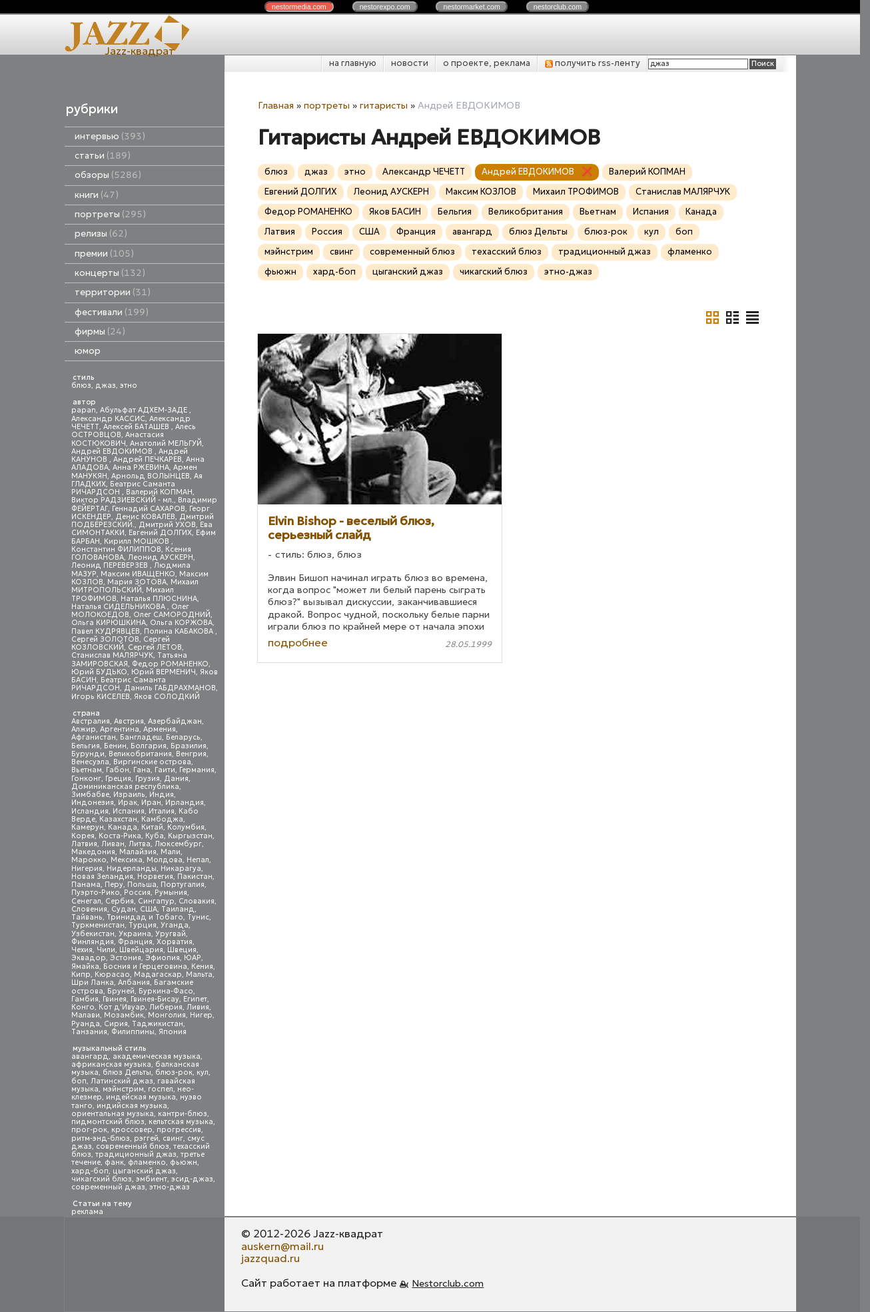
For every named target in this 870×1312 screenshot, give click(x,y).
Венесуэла (90, 762)
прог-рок (89, 1129)
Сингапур (156, 901)
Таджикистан (157, 1023)
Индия (161, 794)
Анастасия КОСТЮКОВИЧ (117, 438)
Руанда (85, 1023)
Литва (140, 844)
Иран (151, 802)
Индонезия (92, 802)
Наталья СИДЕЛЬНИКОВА (119, 606)
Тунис (198, 917)
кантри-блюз (182, 1113)
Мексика (127, 860)
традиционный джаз (136, 1154)
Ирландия (184, 802)
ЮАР (192, 958)
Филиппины (133, 1031)
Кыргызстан (190, 836)
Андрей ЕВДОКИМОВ (113, 451)
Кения (202, 966)
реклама (87, 1211)
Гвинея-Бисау (155, 999)
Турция (143, 925)
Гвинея (115, 999)
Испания (129, 811)
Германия (197, 770)
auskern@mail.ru (282, 1246)
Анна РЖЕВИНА (141, 467)
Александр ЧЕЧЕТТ (423, 171)
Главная (276, 105)
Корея (83, 836)
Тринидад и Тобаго (145, 917)
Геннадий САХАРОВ (148, 508)
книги (97, 195)
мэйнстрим (123, 1089)
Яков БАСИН (395, 211)
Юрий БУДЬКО (99, 672)
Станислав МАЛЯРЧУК (112, 655)
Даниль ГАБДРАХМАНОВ (170, 688)
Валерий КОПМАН (159, 492)
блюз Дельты (127, 1072)
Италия (162, 811)
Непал (198, 860)
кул (203, 1072)
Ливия (198, 1007)
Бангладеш (141, 737)
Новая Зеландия (102, 876)
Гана (142, 770)
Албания (134, 982)
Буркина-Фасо (166, 991)
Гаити (165, 770)
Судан (123, 909)
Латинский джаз (122, 1081)
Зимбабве (90, 794)
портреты (110, 214)
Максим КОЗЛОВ (481, 191)
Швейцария (141, 950)
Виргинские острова (152, 762)
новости (409, 63)
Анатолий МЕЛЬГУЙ (166, 443)
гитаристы (384, 105)
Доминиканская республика (125, 786)
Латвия (84, 844)
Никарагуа (181, 868)
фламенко (147, 1162)
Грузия (147, 778)
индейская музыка (141, 1097)
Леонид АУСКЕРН (160, 557)
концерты (110, 273)
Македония (93, 852)
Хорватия (175, 942)
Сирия (116, 1023)
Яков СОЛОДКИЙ (167, 696)
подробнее (298, 642)
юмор (88, 350)
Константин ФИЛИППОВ (116, 549)
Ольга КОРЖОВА (181, 622)
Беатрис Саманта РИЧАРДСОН (123, 488)
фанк (114, 1162)
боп (79, 1081)
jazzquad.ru (270, 1258)
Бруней (121, 991)
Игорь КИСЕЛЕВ (100, 696)
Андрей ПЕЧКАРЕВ (147, 459)
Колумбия (186, 827)
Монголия (167, 1015)
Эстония (125, 958)
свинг (173, 1138)
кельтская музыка (181, 1121)
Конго (83, 1007)
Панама (86, 884)
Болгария (149, 746)
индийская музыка (132, 1105)
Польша (142, 884)
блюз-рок (174, 1072)
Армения (159, 729)
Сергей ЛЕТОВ (155, 647)
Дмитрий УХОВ (167, 524)
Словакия (197, 901)
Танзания (89, 1031)
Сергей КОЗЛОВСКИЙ (120, 643)
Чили (106, 950)
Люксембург (178, 844)
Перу (114, 884)
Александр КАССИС (108, 418)
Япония (173, 1031)
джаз (105, 385)
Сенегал (86, 901)
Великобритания (140, 754)
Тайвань (87, 917)
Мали (171, 852)
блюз (81, 385)
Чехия (82, 950)
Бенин (115, 746)
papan (83, 410)
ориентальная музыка (112, 1113)
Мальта (199, 974)
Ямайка (85, 966)
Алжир (83, 729)
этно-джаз (169, 1187)
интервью (110, 136)
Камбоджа (162, 819)
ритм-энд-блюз (100, 1138)
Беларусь (183, 737)
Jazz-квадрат (140, 50)
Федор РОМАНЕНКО (170, 664)
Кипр (81, 974)
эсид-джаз (192, 1179)
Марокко (89, 860)
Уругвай (170, 934)
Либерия (166, 1007)
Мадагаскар (158, 974)
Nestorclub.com (448, 1283)
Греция (118, 778)
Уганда (175, 925)
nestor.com (299, 7)
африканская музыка (111, 1064)
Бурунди (88, 754)
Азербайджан (175, 721)
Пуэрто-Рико (95, 892)
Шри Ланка (92, 982)
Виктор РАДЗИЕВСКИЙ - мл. (122, 500)
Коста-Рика (120, 836)
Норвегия (155, 876)
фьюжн (183, 1162)
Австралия (90, 721)
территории (113, 292)
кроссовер (132, 1129)
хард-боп (90, 1171)
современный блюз (132, 1146)
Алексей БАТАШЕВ (137, 426)
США (148, 909)
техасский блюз (507, 251)
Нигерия (87, 868)
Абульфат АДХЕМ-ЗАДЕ (144, 410)
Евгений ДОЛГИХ (160, 532)
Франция (135, 942)
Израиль (129, 794)
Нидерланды (132, 868)
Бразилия (189, 746)
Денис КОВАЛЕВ (145, 516)
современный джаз (108, 1187)
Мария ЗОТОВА (137, 582)
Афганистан (93, 737)
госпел (160, 1089)
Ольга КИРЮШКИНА (108, 622)
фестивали (112, 312)
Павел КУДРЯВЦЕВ (105, 631)
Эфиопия (162, 958)
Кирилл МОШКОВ (137, 541)
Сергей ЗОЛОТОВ (105, 639)
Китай (152, 827)
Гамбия (85, 999)
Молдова (165, 860)
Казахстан (118, 819)
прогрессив (179, 1129)
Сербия (119, 901)
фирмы (100, 331)
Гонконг (86, 778)
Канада (122, 827)
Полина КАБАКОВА (179, 631)
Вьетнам (86, 770)
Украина (135, 934)
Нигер (201, 1015)
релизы (101, 233)
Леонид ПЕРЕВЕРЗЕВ (110, 565)
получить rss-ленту (592, 63)
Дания (176, 778)
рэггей (146, 1138)
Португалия (183, 884)
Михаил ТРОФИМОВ (576, 191)
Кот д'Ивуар (122, 1007)
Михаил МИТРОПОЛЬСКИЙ (135, 586)
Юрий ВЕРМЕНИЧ (163, 672)
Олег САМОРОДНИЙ (172, 614)
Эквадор (88, 958)
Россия (137, 892)
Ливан (113, 844)
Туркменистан (98, 925)
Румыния (171, 892)
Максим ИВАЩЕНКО (138, 574)
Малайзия (138, 852)
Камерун (87, 827)
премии (104, 253)
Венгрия (191, 754)
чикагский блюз (101, 1179)
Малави (85, 1015)
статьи (103, 155)
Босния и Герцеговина (145, 966)
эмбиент (151, 1179)
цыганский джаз (144, 1171)
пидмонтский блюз (108, 1121)
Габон (117, 770)
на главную (352, 63)
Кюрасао (112, 974)
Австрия (129, 721)
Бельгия (85, 746)
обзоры (108, 175)
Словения (89, 909)
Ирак (127, 802)
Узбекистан (93, 934)
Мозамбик (124, 1015)
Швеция (182, 950)
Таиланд (178, 909)
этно (128, 385)
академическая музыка (157, 1056)
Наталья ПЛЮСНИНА (159, 598)
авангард (90, 1056)
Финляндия (92, 942)
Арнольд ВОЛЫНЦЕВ (150, 476)
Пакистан (195, 876)
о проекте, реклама (486, 63)
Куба (154, 836)
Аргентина (119, 729)
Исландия (90, 811)
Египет (195, 999)
